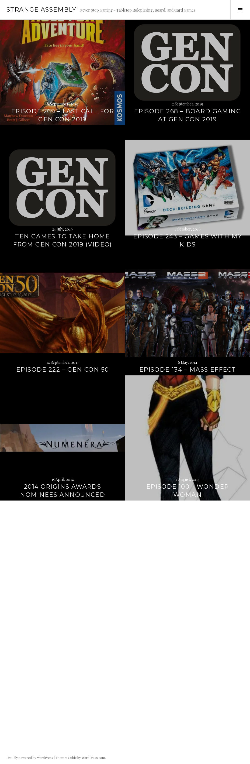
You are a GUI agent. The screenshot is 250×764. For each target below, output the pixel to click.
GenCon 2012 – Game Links (187, 619)
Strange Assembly (41, 9)
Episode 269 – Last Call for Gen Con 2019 (62, 115)
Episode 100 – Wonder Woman (187, 490)
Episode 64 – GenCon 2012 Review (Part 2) (62, 741)
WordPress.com (93, 757)
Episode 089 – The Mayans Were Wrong (62, 615)
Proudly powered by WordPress (29, 757)
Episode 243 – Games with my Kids (187, 240)
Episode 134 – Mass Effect (187, 369)
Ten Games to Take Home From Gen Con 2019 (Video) (62, 240)
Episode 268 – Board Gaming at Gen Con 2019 (187, 115)
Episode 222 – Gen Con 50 (62, 369)
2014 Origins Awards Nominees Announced (62, 490)
